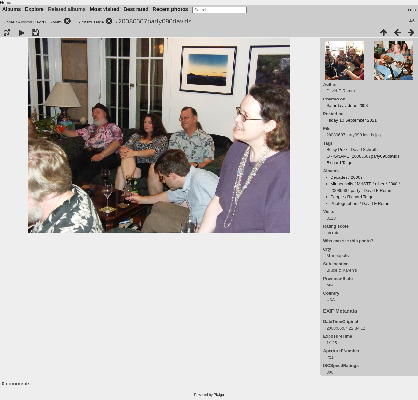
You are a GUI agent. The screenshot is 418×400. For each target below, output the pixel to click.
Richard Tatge (91, 22)
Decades (338, 177)
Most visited (104, 9)
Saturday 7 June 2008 (347, 105)
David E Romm (47, 22)
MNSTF (364, 183)
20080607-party (345, 190)
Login (411, 10)
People (337, 196)
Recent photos (170, 9)
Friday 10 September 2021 (351, 120)
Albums (11, 9)
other (380, 183)
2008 (393, 183)
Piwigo (219, 395)
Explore (34, 9)
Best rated (135, 9)
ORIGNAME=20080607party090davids (362, 156)
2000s (356, 177)
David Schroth (364, 149)
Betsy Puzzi (337, 149)
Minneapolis (341, 183)
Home (5, 2)
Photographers (344, 203)
